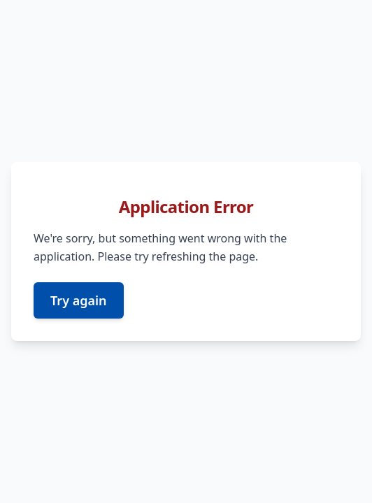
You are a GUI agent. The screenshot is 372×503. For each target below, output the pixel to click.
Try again (78, 300)
